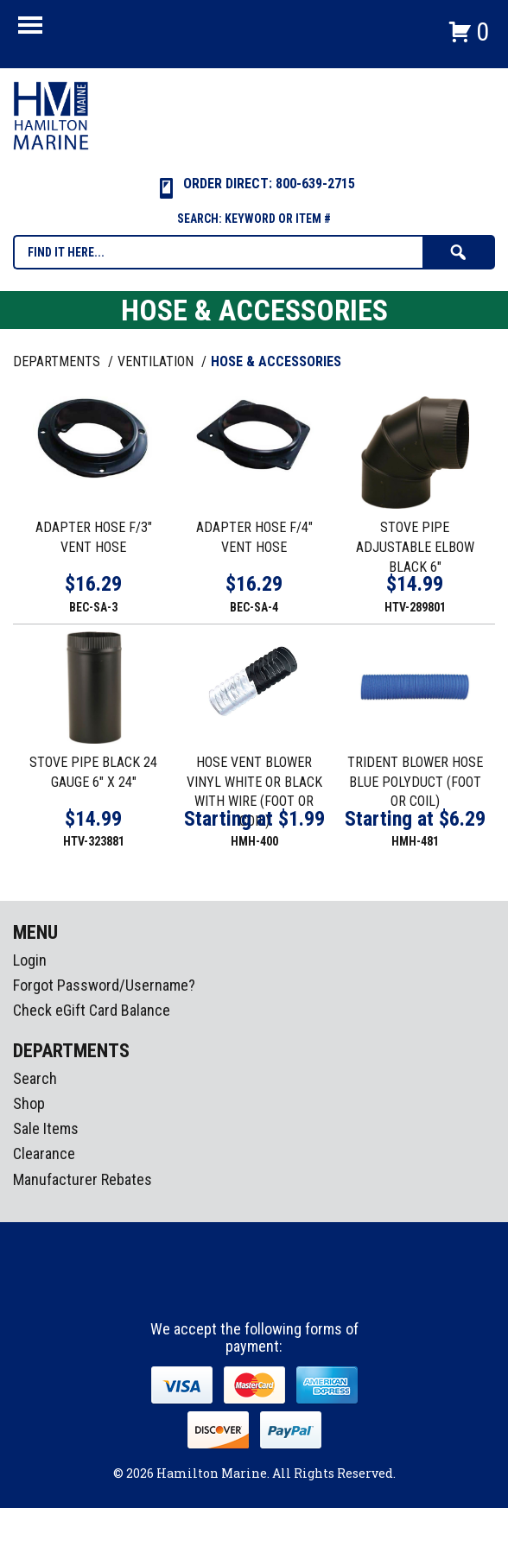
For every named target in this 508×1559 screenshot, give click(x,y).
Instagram (255, 1289)
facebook (223, 1289)
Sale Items (46, 1128)
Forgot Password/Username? (104, 985)
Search (35, 1078)
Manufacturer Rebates (82, 1179)
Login (30, 960)
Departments (58, 361)
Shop (29, 1103)
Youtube (287, 1289)
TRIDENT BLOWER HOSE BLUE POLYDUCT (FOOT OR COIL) (415, 782)
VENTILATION (157, 361)
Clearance (44, 1153)
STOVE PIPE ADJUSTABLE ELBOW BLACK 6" (415, 547)
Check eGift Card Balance (91, 1010)
